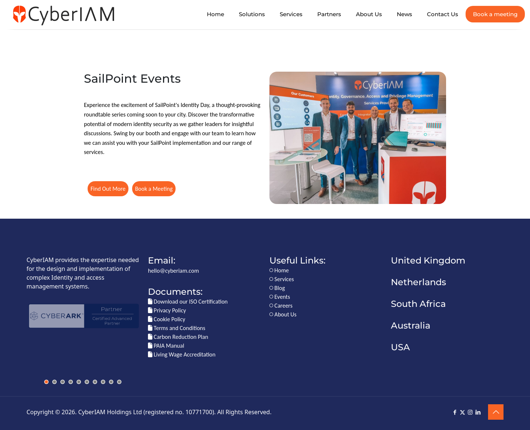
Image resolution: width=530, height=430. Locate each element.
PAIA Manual (166, 345)
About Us (283, 314)
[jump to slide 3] (62, 382)
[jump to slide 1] (46, 382)
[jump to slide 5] (79, 382)
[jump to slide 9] (111, 382)
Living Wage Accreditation (181, 354)
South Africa (418, 303)
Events (279, 296)
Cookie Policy (166, 319)
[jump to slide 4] (70, 382)
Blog (277, 287)
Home (279, 270)
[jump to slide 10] (119, 382)
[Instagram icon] (470, 412)
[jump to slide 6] (87, 382)
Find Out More (108, 188)
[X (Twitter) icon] (462, 412)
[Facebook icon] (454, 412)
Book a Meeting (154, 188)
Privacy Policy (167, 310)
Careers (281, 305)
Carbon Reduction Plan (178, 336)
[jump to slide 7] (95, 382)
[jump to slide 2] (54, 382)
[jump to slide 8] (103, 382)
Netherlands (418, 282)
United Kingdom (428, 260)
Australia (410, 325)
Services (281, 279)
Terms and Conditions (176, 328)
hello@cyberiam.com (173, 270)
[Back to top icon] (496, 412)
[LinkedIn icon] (478, 412)
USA (400, 347)
